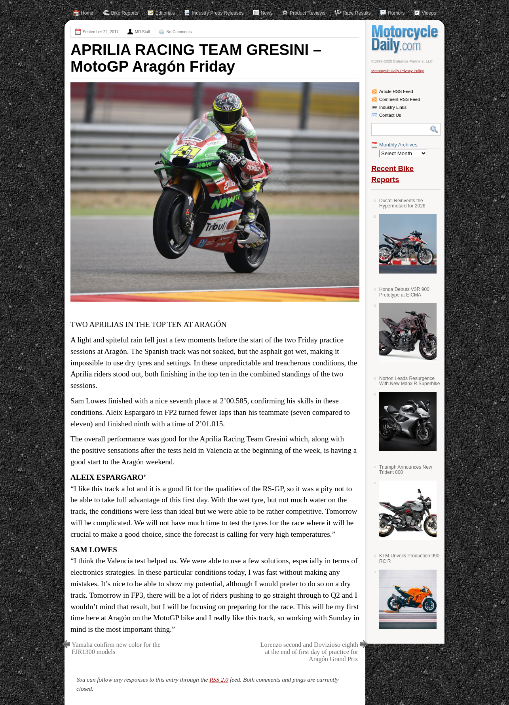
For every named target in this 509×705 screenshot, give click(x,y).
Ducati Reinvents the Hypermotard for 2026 (402, 203)
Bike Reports (125, 13)
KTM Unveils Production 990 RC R (409, 558)
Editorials (165, 13)
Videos (429, 13)
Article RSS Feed (396, 91)
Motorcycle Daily (406, 39)
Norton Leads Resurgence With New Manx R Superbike (409, 381)
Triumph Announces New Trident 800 (405, 469)
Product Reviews (307, 13)
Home (87, 13)
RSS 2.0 (218, 679)
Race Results (356, 13)
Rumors (396, 13)
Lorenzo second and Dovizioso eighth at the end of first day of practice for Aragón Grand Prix (309, 652)
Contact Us (390, 115)
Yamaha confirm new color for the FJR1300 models (116, 648)
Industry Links (392, 107)
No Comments (179, 32)
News (267, 13)
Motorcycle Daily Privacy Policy (397, 70)
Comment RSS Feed (399, 99)
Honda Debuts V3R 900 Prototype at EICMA (404, 292)
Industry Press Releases (217, 13)
